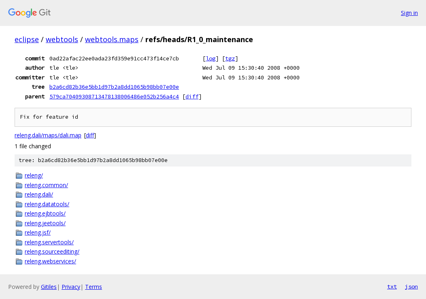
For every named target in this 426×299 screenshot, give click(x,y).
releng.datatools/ (47, 204)
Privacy (71, 286)
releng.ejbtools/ (45, 213)
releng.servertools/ (49, 242)
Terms (93, 286)
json (411, 286)
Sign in (409, 13)
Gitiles (49, 286)
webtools (62, 39)
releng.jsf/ (38, 232)
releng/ (34, 175)
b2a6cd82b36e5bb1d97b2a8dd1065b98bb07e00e (114, 86)
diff (191, 96)
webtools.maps (111, 39)
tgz (230, 58)
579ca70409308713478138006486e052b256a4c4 (114, 96)
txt (392, 286)
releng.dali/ (39, 194)
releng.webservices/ (50, 261)
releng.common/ (46, 185)
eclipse (27, 39)
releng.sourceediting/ (52, 251)
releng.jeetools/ (45, 223)
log (210, 58)
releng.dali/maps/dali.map (48, 135)
